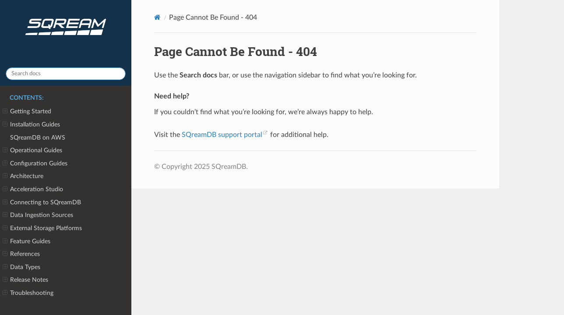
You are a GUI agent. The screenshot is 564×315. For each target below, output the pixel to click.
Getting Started (27, 112)
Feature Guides (26, 241)
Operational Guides (32, 150)
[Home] (157, 17)
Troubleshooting (28, 293)
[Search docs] (66, 73)
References (21, 254)
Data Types (21, 267)
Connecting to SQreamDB (42, 202)
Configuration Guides (35, 164)
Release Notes (25, 280)
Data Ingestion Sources (38, 215)
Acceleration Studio (33, 189)
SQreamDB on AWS (37, 137)
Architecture (23, 176)
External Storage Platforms (42, 228)
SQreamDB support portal (222, 134)
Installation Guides (31, 125)
